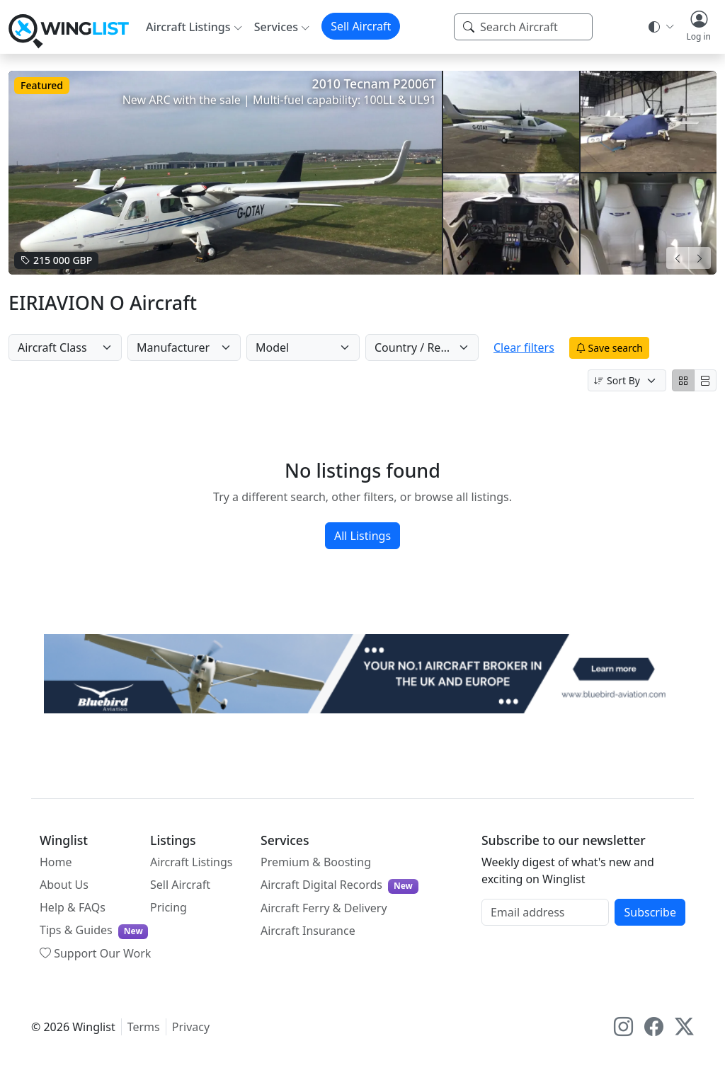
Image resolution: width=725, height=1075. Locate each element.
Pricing (168, 907)
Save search (621, 348)
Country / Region (419, 347)
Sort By (617, 380)
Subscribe (649, 912)
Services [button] (276, 27)
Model (272, 347)
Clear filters (536, 347)
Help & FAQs (72, 907)
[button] (698, 27)
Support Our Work (95, 953)
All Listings (362, 536)
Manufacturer (173, 347)
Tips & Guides (94, 930)
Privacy (191, 1027)
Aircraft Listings (191, 862)
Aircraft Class (52, 347)
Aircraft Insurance (308, 930)
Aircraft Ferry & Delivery (324, 908)
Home (56, 862)
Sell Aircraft (361, 26)
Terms (143, 1027)
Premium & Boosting (316, 862)
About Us (64, 884)
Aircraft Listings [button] (188, 27)
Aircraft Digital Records (339, 885)
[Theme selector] (660, 27)
